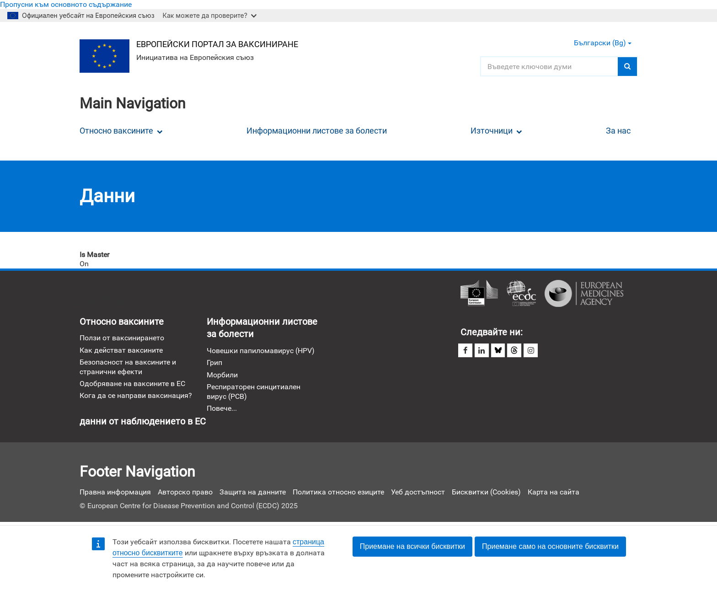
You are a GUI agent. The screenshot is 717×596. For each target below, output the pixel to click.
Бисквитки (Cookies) (486, 492)
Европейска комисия (479, 293)
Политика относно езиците (338, 492)
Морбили (222, 374)
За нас (618, 130)
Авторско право (185, 492)
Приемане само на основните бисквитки (550, 546)
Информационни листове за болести (316, 130)
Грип (214, 363)
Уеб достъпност (418, 492)
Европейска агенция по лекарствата (584, 293)
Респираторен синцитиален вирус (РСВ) (253, 392)
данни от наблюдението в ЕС (143, 422)
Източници (496, 130)
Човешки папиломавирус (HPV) (261, 351)
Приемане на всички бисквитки (412, 546)
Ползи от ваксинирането (122, 338)
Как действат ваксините (121, 350)
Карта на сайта (553, 492)
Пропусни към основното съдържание (66, 4)
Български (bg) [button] (602, 42)
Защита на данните (252, 492)
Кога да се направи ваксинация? (136, 396)
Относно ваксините (121, 130)
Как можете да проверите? (210, 15)
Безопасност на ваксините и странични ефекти (128, 367)
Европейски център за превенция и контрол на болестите (521, 293)
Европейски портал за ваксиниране (218, 44)
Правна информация (115, 492)
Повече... (222, 408)
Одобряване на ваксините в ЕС (132, 384)
